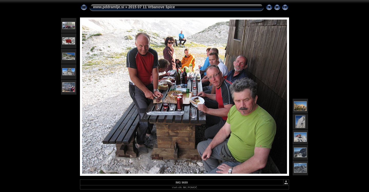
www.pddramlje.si (108, 7)
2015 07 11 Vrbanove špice (151, 7)
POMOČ (192, 187)
